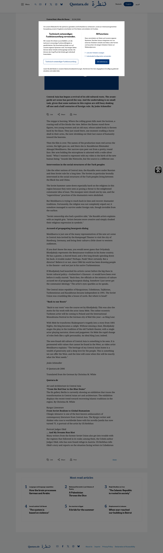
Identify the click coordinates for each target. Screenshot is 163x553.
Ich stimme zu (102, 61)
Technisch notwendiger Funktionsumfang (60, 61)
